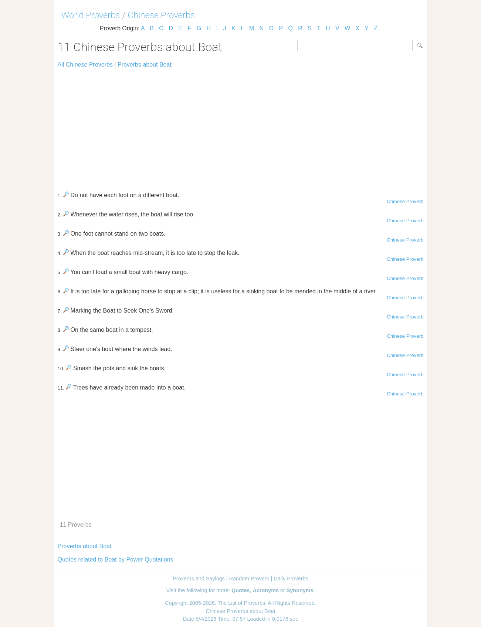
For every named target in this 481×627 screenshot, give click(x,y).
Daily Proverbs (291, 579)
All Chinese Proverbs (85, 64)
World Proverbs (90, 15)
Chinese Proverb (405, 201)
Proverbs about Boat (145, 64)
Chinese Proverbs (161, 15)
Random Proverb (249, 579)
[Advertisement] (241, 126)
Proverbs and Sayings (199, 579)
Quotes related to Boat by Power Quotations (115, 559)
